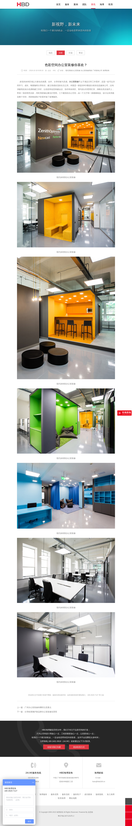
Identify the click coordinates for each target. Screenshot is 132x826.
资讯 (93, 4)
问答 (61, 53)
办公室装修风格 (86, 70)
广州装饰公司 (97, 70)
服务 (67, 4)
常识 (81, 53)
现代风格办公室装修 (72, 70)
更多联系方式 (79, 747)
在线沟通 (128, 808)
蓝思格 (90, 812)
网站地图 (73, 798)
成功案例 (88, 794)
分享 (128, 822)
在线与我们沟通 (54, 747)
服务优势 (54, 794)
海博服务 (43, 794)
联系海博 (61, 798)
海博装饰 (23, 4)
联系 (110, 4)
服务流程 (66, 794)
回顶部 (128, 801)
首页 (58, 4)
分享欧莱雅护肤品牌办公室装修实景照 (41, 712)
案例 (76, 4)
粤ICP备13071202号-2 (66, 816)
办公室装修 (71, 177)
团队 (84, 4)
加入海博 (110, 794)
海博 (102, 4)
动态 (51, 53)
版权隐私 (99, 794)
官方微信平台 (128, 815)
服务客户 (77, 794)
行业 (71, 53)
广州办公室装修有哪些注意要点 (38, 707)
